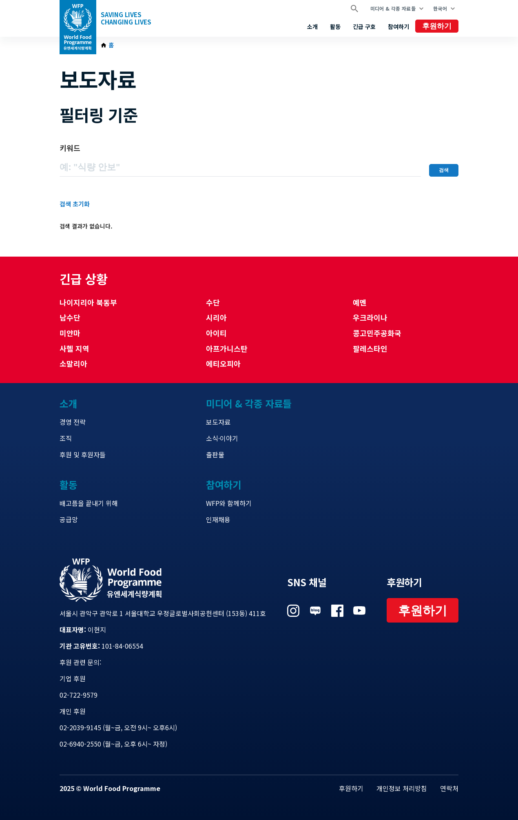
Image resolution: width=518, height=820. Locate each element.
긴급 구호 (364, 26)
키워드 (70, 147)
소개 (312, 26)
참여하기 (398, 26)
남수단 (70, 317)
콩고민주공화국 (377, 333)
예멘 (360, 302)
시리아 (216, 317)
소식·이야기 (222, 438)
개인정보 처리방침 (401, 788)
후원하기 (437, 26)
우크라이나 (370, 317)
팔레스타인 (370, 348)
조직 (66, 438)
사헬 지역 (74, 348)
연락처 (449, 788)
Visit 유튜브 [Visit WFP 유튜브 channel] (359, 611)
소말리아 (73, 363)
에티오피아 (223, 363)
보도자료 (218, 422)
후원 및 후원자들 (83, 454)
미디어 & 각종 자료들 (393, 8)
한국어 (440, 8)
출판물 (215, 454)
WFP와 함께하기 (229, 503)
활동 (335, 26)
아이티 (216, 333)
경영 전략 (73, 422)
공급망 (69, 519)
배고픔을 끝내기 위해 (89, 503)
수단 (213, 302)
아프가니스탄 (227, 348)
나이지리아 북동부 (88, 302)
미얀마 (70, 333)
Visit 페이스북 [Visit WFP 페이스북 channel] (337, 611)
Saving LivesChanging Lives (126, 18)
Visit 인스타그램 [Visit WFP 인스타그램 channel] (293, 611)
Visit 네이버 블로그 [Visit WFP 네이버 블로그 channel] (315, 611)
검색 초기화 (75, 203)
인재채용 (218, 519)
